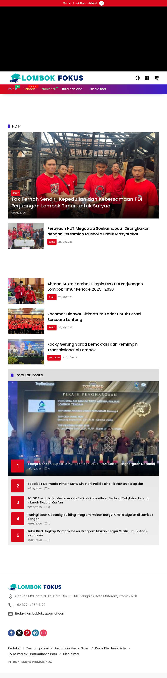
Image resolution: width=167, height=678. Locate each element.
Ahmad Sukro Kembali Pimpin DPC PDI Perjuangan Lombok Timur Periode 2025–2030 (97, 288)
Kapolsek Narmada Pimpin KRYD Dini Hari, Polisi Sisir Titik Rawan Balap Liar (85, 489)
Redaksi (14, 653)
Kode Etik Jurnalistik (110, 653)
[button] (137, 78)
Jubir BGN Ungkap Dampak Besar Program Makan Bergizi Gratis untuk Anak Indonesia (87, 538)
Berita (15, 193)
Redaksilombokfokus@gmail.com (40, 619)
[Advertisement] (83, 16)
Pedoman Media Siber (72, 653)
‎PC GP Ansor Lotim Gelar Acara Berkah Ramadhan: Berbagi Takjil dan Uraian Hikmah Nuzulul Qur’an (88, 506)
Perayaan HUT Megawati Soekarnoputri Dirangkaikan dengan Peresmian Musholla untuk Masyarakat (101, 232)
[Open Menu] (147, 78)
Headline (55, 362)
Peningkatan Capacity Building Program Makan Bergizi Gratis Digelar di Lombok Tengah (90, 522)
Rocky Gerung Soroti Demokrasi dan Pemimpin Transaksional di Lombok (95, 351)
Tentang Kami (37, 653)
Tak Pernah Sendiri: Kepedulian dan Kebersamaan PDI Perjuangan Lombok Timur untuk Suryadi (76, 202)
